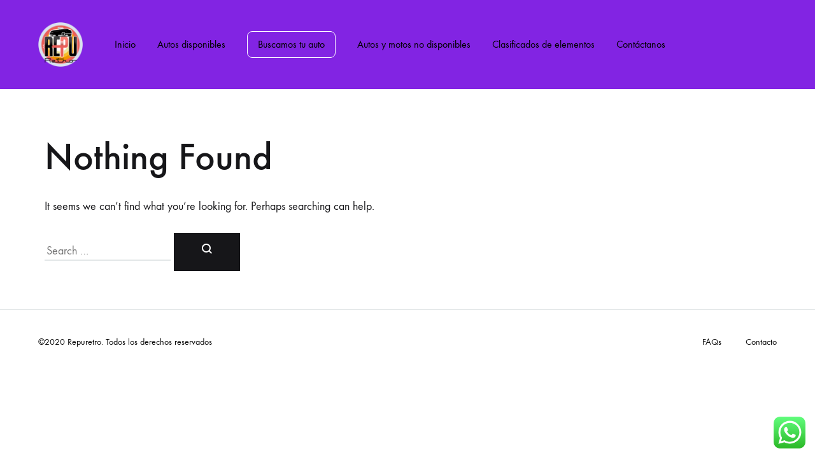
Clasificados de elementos (543, 44)
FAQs (711, 342)
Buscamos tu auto (291, 44)
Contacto (761, 342)
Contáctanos (640, 44)
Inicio (125, 44)
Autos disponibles (191, 44)
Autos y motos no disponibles (414, 44)
